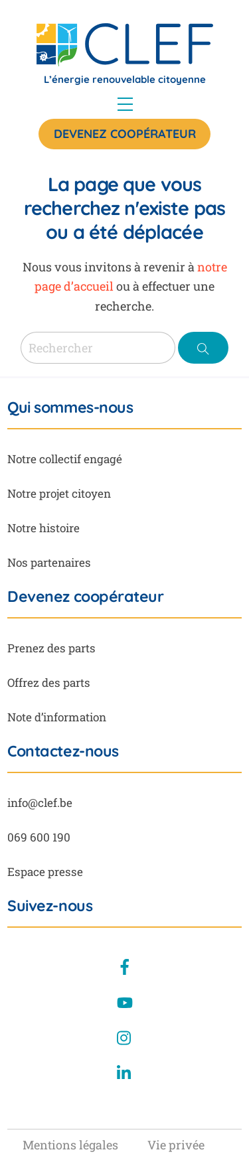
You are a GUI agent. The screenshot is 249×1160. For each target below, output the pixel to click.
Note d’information (56, 717)
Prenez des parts (51, 648)
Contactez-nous (63, 751)
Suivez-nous (49, 906)
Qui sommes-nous (70, 407)
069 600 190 (38, 837)
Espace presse (45, 871)
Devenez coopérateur (125, 133)
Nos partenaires (49, 562)
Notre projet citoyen (59, 493)
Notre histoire (43, 528)
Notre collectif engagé (64, 459)
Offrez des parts (48, 682)
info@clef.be (39, 802)
